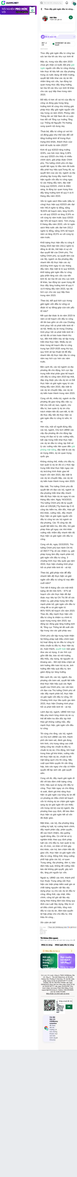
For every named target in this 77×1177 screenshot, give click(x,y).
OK (69, 1007)
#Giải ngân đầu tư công (64, 945)
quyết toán (61, 649)
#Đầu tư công (46, 945)
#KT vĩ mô (44, 44)
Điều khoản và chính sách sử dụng (57, 993)
